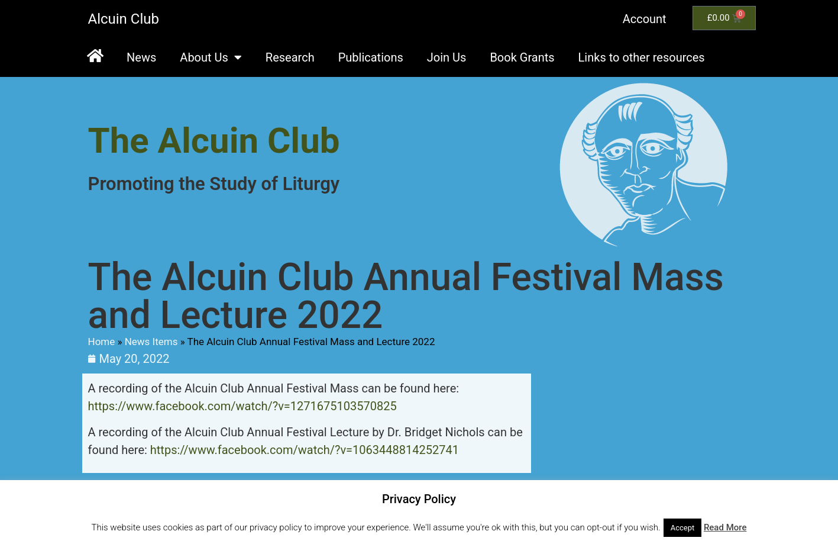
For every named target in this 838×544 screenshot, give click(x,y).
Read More (725, 527)
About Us (211, 57)
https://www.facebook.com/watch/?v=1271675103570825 (242, 406)
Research (290, 57)
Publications (370, 57)
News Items (151, 341)
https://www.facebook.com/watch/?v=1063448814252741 (304, 450)
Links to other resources (641, 57)
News (141, 57)
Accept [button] (683, 527)
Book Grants (522, 57)
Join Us (447, 57)
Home (101, 341)
